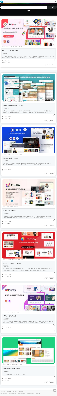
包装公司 (9, 364)
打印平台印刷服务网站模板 (9, 316)
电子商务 (5, 53)
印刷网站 (4, 154)
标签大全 (3, 391)
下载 (47, 64)
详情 (46, 120)
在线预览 (52, 64)
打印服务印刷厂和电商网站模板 (10, 50)
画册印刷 (20, 46)
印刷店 (7, 46)
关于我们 (15, 391)
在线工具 (38, 393)
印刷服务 (9, 154)
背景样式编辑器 (3, 393)
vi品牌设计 (8, 101)
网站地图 (9, 391)
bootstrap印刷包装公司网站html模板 (11, 368)
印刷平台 (9, 259)
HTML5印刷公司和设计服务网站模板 (12, 263)
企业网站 (6, 108)
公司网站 (14, 364)
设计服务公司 (14, 101)
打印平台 (4, 312)
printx (21, 312)
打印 (8, 206)
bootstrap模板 (19, 364)
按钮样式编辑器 (12, 393)
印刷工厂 (21, 154)
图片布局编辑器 (30, 393)
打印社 (16, 154)
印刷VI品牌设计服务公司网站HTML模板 (13, 105)
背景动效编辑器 (21, 393)
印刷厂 (16, 46)
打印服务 (4, 46)
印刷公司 (12, 46)
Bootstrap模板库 (2, 1)
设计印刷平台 (15, 259)
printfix (20, 206)
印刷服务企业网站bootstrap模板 (10, 158)
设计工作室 (12, 206)
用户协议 (21, 391)
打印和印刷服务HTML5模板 (10, 210)
